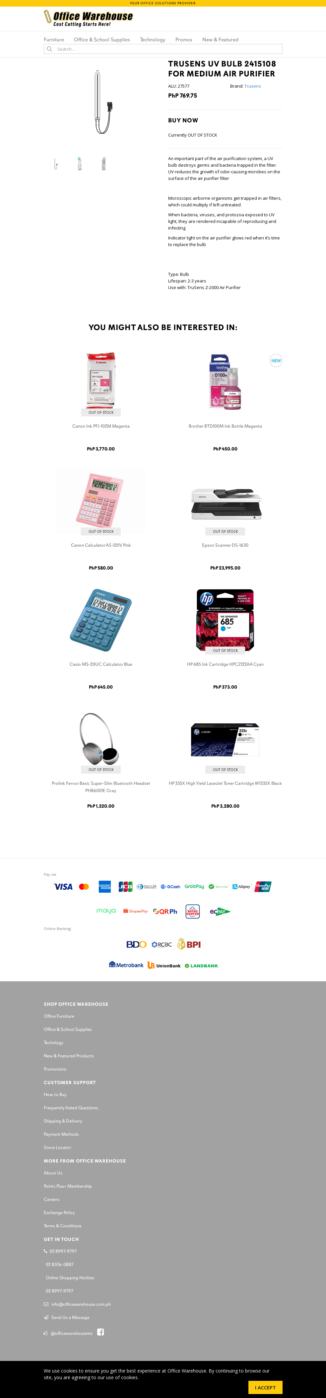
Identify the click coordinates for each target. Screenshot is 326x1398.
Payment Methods (61, 1134)
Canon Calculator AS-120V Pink (101, 545)
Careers (51, 1199)
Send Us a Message (67, 1317)
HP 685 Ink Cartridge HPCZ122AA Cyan (225, 664)
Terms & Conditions (63, 1226)
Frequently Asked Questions (71, 1108)
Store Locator (57, 1147)
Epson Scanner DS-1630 (225, 545)
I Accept (265, 1387)
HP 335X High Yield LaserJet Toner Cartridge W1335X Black (225, 783)
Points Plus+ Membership (68, 1186)
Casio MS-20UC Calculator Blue (101, 664)
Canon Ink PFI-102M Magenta (101, 426)
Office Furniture (59, 1016)
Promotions (55, 1069)
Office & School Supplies (68, 1029)
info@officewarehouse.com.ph (77, 1304)
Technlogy (53, 1042)
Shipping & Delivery (63, 1121)
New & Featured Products (69, 1056)
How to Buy (55, 1094)
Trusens (252, 86)
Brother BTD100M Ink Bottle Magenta (225, 426)
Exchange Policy (59, 1212)
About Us (53, 1173)
